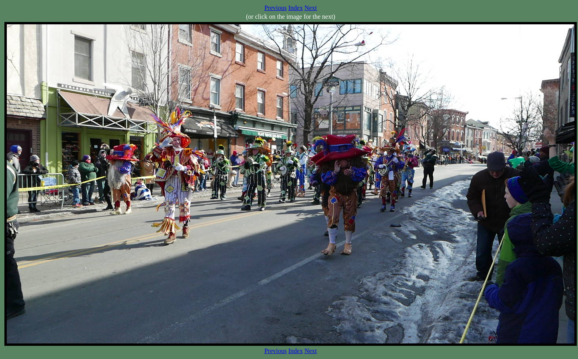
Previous (275, 7)
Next (311, 7)
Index (295, 7)
